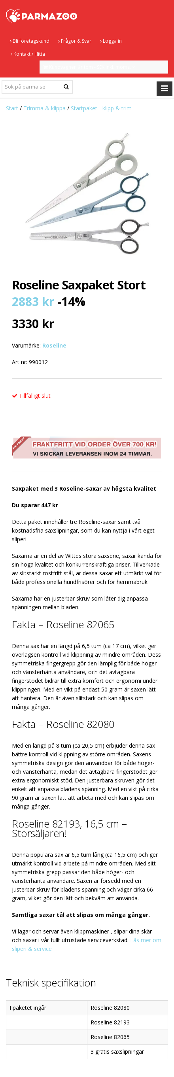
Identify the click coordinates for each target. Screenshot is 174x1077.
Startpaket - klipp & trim (101, 108)
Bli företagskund (29, 41)
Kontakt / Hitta (28, 54)
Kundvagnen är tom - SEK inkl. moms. (89, 67)
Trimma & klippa (44, 108)
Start (12, 108)
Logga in (111, 41)
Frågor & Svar (74, 41)
